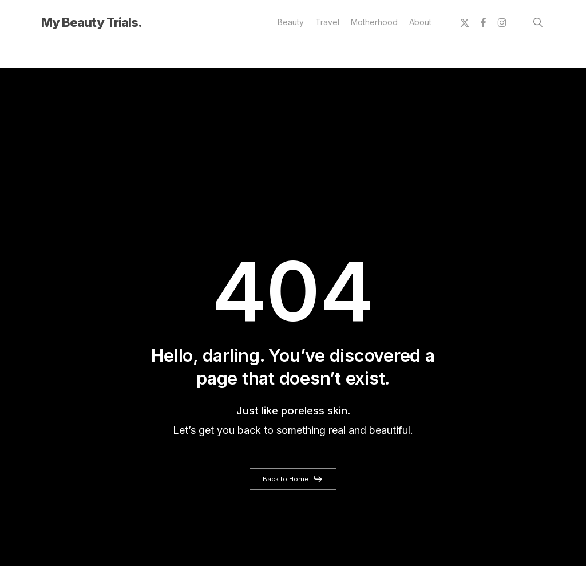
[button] (293, 479)
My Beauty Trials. (91, 22)
